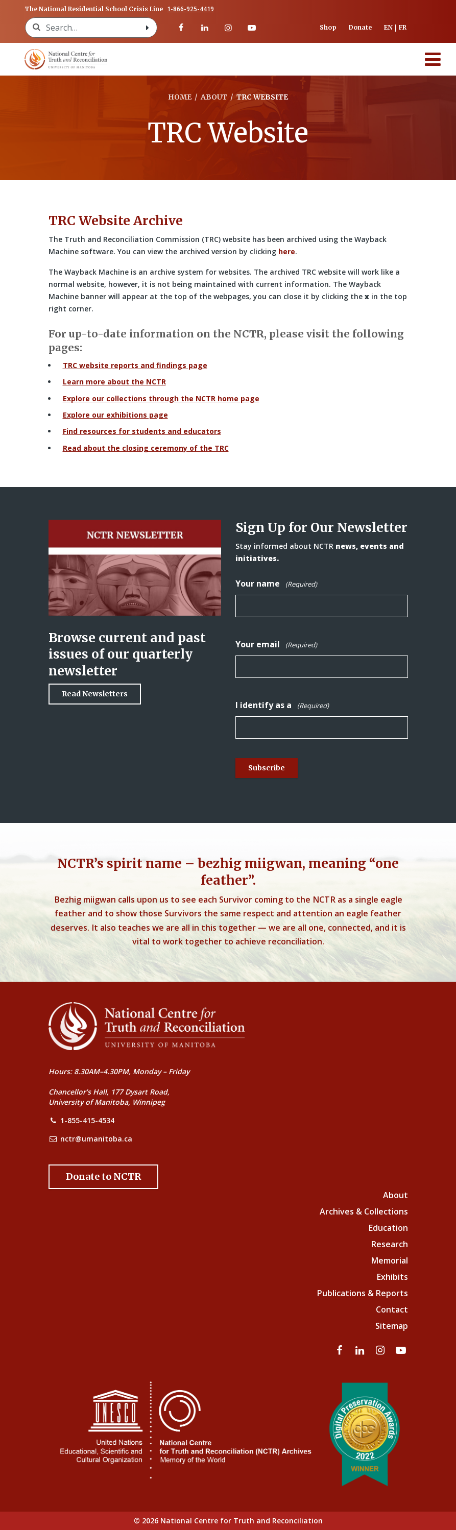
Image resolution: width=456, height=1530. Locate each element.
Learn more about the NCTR (114, 381)
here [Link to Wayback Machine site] (286, 251)
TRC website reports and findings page (135, 365)
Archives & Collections (364, 1211)
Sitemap (391, 1325)
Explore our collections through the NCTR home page (161, 398)
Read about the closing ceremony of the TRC (146, 448)
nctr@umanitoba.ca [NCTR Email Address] (96, 1139)
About (395, 1195)
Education (388, 1227)
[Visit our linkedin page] (204, 27)
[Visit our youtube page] (251, 27)
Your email (276, 644)
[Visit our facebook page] (180, 27)
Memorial (389, 1260)
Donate (360, 27)
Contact (392, 1309)
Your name (276, 584)
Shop (328, 27)
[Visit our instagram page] (228, 27)
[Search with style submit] (147, 27)
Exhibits (392, 1276)
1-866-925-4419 (190, 9)
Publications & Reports (362, 1293)
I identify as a (282, 705)
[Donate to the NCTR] (103, 1176)
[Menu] (433, 59)
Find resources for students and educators (142, 431)
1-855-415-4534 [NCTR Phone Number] (87, 1120)
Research (389, 1244)
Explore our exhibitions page (115, 415)
